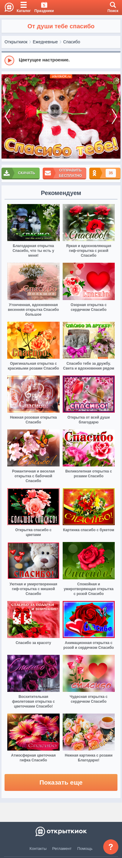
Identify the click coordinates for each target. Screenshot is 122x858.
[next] (114, 116)
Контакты (38, 848)
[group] (61, 60)
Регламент (62, 848)
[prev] (7, 116)
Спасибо (71, 41)
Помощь (84, 848)
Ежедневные (45, 41)
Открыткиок (16, 41)
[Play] (9, 60)
